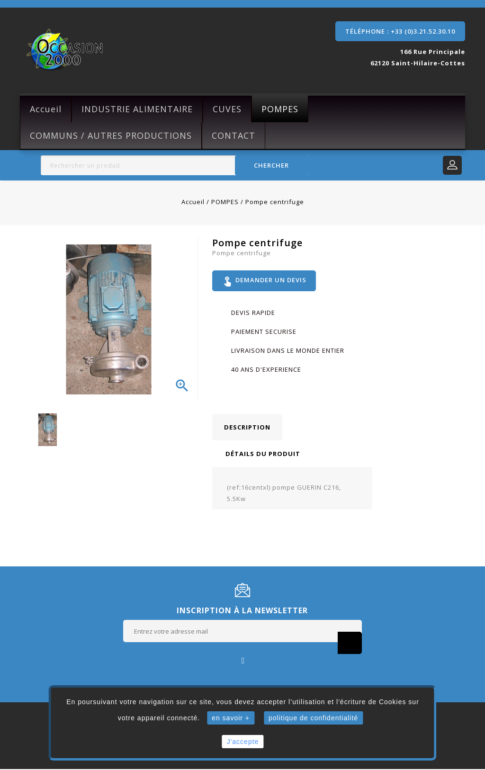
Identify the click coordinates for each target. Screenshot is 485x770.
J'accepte (243, 741)
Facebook (243, 661)
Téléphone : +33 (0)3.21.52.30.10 (400, 31)
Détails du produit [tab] (262, 454)
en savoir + (231, 718)
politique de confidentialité (313, 718)
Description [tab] (247, 428)
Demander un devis (264, 281)
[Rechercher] (174, 165)
